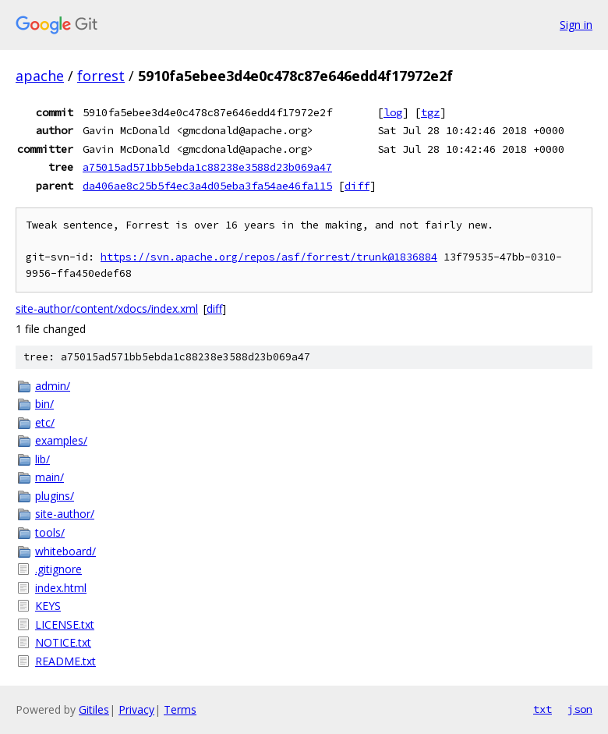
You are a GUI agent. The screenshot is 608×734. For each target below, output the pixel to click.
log (393, 112)
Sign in (576, 24)
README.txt (65, 661)
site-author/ (64, 513)
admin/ (52, 385)
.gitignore (58, 569)
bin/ (44, 403)
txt (542, 709)
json (579, 709)
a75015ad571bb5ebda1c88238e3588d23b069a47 (207, 167)
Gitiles (94, 709)
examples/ (61, 440)
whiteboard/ (65, 551)
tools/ (50, 532)
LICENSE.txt (64, 624)
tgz (430, 112)
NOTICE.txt (63, 642)
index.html (61, 587)
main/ (49, 477)
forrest (101, 75)
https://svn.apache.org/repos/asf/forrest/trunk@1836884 (269, 257)
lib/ (42, 459)
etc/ (45, 422)
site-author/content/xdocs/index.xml (107, 308)
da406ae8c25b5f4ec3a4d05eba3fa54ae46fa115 (207, 186)
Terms (180, 709)
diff (357, 186)
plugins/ (54, 495)
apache (40, 75)
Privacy (136, 709)
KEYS (48, 605)
